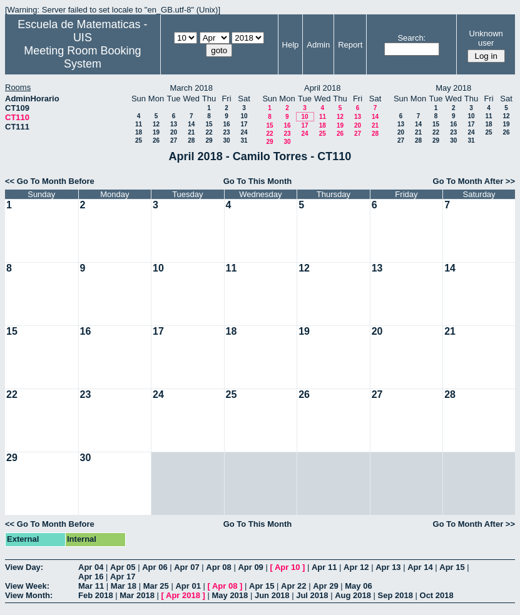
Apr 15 (451, 567)
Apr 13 (387, 567)
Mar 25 (156, 586)
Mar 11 (91, 586)
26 (156, 140)
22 (208, 132)
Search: (411, 38)
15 (208, 124)
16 (226, 124)
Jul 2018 (312, 595)
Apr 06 (154, 567)
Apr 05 (122, 567)
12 (156, 124)
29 (208, 140)
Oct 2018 (437, 595)
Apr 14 (419, 567)
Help (290, 44)
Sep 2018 (395, 595)
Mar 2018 (137, 595)
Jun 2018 (272, 595)
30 (226, 140)
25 (138, 140)
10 (243, 116)
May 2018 (230, 595)
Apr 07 (186, 567)
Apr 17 (122, 576)
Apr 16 (90, 576)
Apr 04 (90, 567)
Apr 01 (187, 586)
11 (138, 124)
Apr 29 (325, 586)
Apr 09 (250, 567)
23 (226, 132)
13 (173, 124)
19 (156, 132)
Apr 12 (356, 567)
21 (191, 132)
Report (350, 44)
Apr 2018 (183, 595)
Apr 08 (218, 567)
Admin (318, 44)
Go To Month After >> (474, 181)
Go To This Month (257, 181)
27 (173, 140)
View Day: (24, 567)
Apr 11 (324, 567)
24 (243, 132)
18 (138, 132)
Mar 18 (123, 586)
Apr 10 (287, 567)
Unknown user (486, 38)
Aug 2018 (353, 595)
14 (191, 124)
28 (191, 140)
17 (243, 124)
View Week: (27, 586)
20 (173, 132)
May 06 (358, 586)
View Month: (29, 595)
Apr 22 (293, 586)
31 (243, 140)
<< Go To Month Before (49, 181)
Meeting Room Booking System (82, 57)
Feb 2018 (95, 595)
